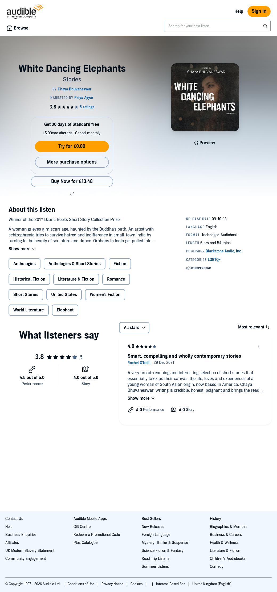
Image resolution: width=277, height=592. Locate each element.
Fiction (119, 263)
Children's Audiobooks (228, 558)
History (215, 518)
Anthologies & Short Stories (74, 263)
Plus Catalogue (85, 542)
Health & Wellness (224, 542)
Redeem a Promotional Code (97, 534)
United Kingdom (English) (211, 584)
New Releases (153, 526)
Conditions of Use (81, 584)
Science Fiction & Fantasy (163, 550)
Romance (116, 279)
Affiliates (12, 542)
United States (64, 294)
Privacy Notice (112, 584)
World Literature (28, 310)
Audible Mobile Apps (90, 518)
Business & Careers (226, 534)
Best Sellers (151, 518)
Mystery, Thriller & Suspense (165, 542)
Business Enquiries (20, 534)
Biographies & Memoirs (228, 526)
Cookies (137, 584)
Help (238, 11)
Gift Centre (82, 526)
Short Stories (25, 294)
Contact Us (14, 518)
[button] (72, 193)
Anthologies (24, 263)
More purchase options (72, 162)
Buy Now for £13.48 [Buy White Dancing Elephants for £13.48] (72, 181)
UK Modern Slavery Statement (29, 550)
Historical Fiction (29, 279)
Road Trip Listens (155, 558)
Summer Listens (155, 566)
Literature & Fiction (76, 279)
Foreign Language (156, 534)
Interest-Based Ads (171, 584)
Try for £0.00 (71, 146)
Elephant (65, 310)
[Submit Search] (266, 26)
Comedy (216, 566)
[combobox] (217, 26)
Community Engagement (25, 558)
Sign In (259, 11)
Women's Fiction (105, 294)
